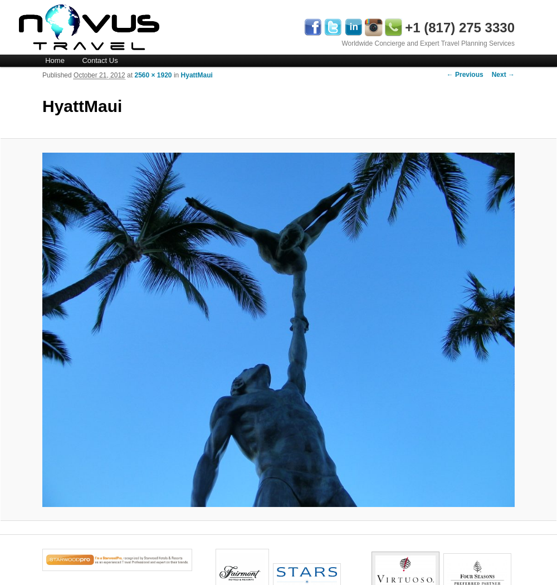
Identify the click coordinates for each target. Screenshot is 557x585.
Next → (503, 75)
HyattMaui (197, 75)
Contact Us (100, 60)
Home (55, 60)
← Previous (465, 75)
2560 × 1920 (153, 75)
